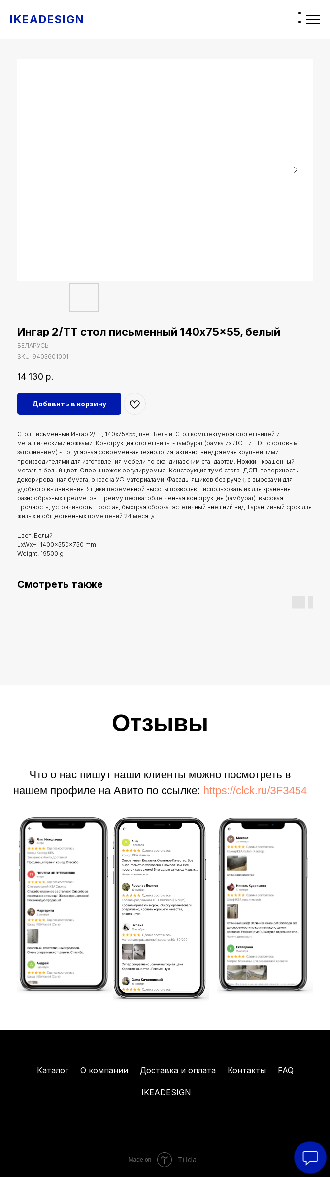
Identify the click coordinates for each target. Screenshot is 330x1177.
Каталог (52, 1070)
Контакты (247, 1070)
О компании (104, 1070)
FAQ (286, 1070)
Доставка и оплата (178, 1070)
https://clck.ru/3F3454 (255, 790)
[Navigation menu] (313, 20)
